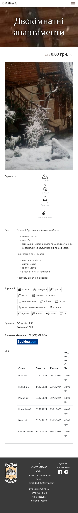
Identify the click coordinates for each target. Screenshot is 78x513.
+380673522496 (39, 467)
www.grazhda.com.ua (40, 475)
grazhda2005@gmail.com (41, 482)
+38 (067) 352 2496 (37, 335)
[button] (8, 116)
